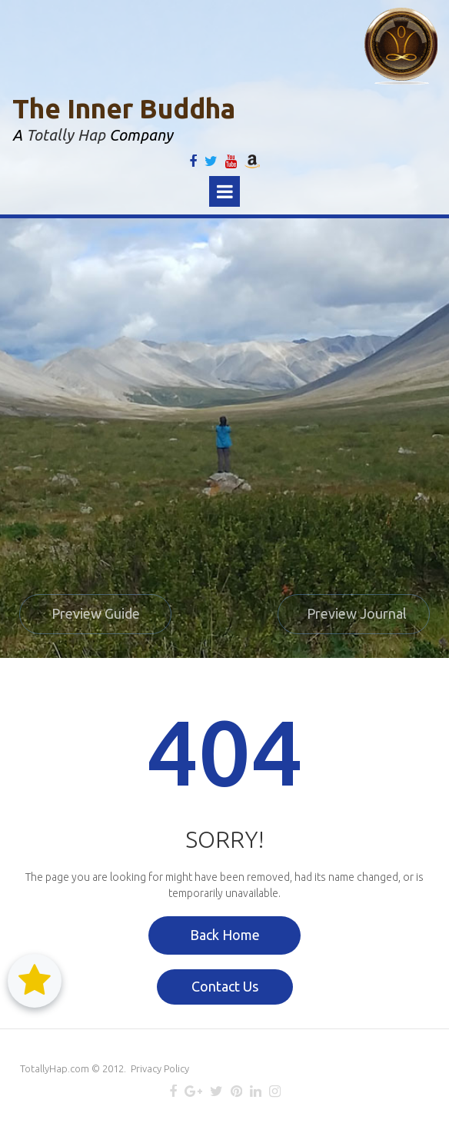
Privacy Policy (160, 1068)
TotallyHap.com (54, 1068)
